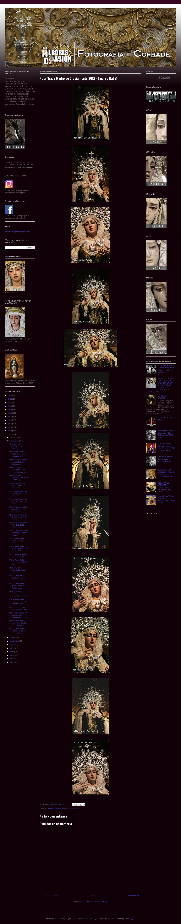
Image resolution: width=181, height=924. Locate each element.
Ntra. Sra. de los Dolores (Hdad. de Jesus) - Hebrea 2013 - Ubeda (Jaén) (166, 447)
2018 (10, 413)
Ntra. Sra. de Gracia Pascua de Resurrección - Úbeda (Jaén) (166, 499)
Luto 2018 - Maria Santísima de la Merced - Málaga (165, 459)
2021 (10, 402)
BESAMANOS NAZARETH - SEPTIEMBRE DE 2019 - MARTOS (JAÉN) (165, 487)
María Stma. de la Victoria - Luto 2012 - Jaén (18, 562)
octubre (13, 637)
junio (12, 652)
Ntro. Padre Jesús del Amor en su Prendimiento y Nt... (18, 615)
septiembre (14, 641)
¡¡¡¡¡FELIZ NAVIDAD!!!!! (163, 397)
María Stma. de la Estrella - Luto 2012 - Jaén (18, 540)
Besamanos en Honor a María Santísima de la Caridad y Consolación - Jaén (166, 473)
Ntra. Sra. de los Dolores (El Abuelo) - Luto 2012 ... (18, 570)
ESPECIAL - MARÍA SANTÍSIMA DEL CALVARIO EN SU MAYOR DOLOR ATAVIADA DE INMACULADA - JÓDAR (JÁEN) (160, 385)
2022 (10, 399)
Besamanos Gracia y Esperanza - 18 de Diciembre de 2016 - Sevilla (166, 434)
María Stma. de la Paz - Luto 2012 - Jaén (18, 555)
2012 (10, 434)
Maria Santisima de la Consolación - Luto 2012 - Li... (18, 493)
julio (12, 648)
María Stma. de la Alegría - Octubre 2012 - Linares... (17, 631)
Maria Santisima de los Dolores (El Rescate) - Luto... (18, 533)
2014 (10, 427)
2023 (10, 395)
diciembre (14, 437)
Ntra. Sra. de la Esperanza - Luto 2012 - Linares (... (17, 470)
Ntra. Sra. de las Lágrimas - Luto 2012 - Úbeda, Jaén (18, 593)
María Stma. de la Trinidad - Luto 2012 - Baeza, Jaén (18, 601)
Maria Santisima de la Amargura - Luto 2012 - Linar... (18, 509)
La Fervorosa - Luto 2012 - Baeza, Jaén (18, 608)
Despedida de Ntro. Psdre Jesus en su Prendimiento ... (17, 454)
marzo (12, 662)
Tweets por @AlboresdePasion (17, 232)
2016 (10, 420)
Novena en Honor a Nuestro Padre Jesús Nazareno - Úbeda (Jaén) (166, 368)
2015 (10, 424)
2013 (10, 431)
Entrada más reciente (50, 895)
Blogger (131, 918)
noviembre (14, 441)
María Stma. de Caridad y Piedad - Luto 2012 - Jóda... (17, 578)
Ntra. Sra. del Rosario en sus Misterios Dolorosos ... (18, 462)
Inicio (93, 895)
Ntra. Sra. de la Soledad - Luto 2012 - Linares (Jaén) (18, 477)
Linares (51, 808)
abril (12, 659)
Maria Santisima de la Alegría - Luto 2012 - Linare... (18, 501)
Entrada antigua (132, 895)
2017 (10, 417)
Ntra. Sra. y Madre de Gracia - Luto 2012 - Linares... (18, 517)
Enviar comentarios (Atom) (96, 902)
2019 (10, 409)
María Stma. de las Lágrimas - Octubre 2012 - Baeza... (18, 623)
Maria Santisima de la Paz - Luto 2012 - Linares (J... (18, 525)
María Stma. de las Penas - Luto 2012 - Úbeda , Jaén (18, 586)
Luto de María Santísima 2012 (67, 808)
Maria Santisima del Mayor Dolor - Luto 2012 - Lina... (17, 485)
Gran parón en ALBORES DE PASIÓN (16, 446)
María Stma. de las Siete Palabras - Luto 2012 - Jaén (18, 548)
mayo (12, 655)
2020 (10, 406)
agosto (13, 644)
